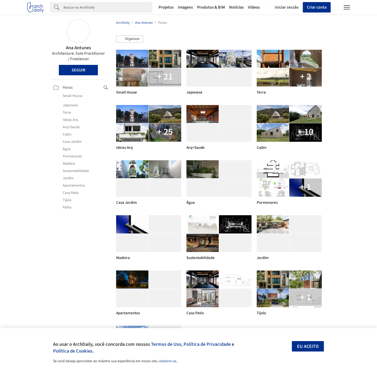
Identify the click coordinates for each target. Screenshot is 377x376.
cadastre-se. (168, 361)
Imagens (185, 7)
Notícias (236, 7)
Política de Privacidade (207, 344)
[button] (129, 39)
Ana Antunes (78, 48)
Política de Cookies (72, 351)
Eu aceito (308, 346)
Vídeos (254, 7)
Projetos (166, 7)
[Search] (108, 7)
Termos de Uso (166, 344)
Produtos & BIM (211, 7)
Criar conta (316, 7)
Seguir (78, 70)
